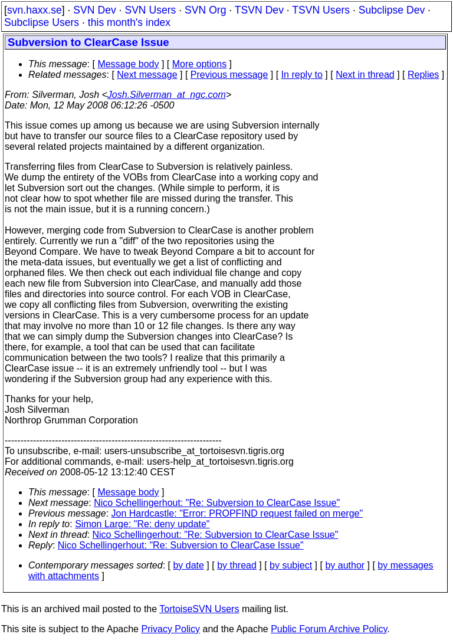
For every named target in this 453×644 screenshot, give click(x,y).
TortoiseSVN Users (199, 609)
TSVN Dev (259, 10)
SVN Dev (94, 10)
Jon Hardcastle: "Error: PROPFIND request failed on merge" (237, 513)
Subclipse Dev (392, 10)
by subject (291, 565)
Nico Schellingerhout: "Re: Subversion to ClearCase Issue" (217, 503)
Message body (128, 64)
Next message (147, 75)
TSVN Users (321, 10)
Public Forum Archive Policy (329, 629)
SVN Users (150, 10)
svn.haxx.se (34, 10)
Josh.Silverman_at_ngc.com (166, 95)
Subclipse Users (41, 22)
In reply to (302, 75)
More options (199, 64)
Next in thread (365, 75)
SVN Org (205, 10)
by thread (237, 565)
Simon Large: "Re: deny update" (142, 524)
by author (345, 565)
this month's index (129, 22)
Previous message (229, 75)
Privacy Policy (170, 629)
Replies (423, 75)
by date (188, 565)
